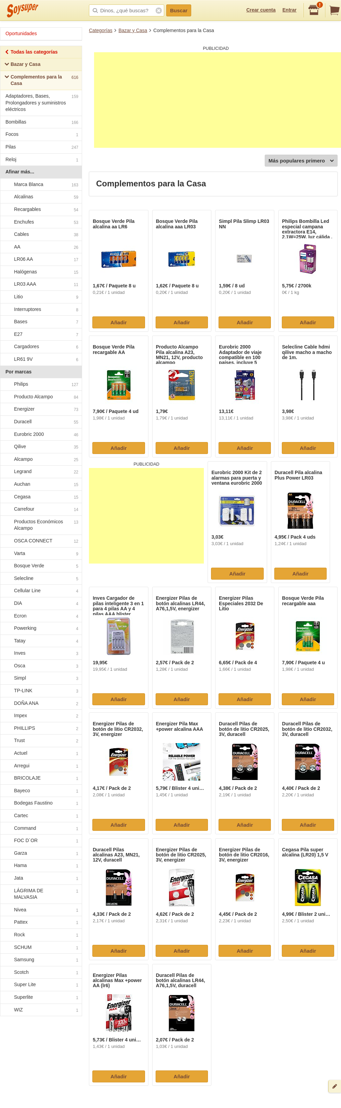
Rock (40, 935)
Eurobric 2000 (40, 434)
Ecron (40, 616)
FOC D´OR (40, 840)
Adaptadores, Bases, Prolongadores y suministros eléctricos (41, 102)
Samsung (40, 960)
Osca (40, 666)
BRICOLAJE (40, 778)
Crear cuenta (261, 10)
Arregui (40, 766)
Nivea (40, 910)
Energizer (40, 409)
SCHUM (40, 947)
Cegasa (40, 497)
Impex (40, 716)
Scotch (40, 972)
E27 (40, 334)
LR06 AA (40, 260)
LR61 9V (40, 359)
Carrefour (40, 509)
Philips (40, 384)
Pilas (41, 147)
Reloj (41, 160)
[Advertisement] (217, 100)
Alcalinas (40, 197)
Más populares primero (301, 161)
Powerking (40, 628)
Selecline (40, 578)
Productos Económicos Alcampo (40, 525)
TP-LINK (40, 691)
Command (40, 828)
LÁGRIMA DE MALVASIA (40, 894)
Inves (40, 653)
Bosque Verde (40, 566)
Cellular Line (40, 591)
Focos (41, 135)
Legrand (40, 472)
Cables (40, 234)
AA (40, 247)
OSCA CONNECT (40, 541)
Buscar (178, 10)
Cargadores (40, 347)
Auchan (40, 484)
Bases (40, 322)
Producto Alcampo (40, 397)
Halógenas (40, 272)
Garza (40, 853)
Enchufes (40, 222)
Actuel (40, 753)
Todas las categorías (30, 52)
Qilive (40, 447)
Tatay (40, 641)
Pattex (40, 922)
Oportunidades (21, 33)
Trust (40, 741)
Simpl (40, 678)
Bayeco (40, 791)
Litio (40, 297)
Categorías (100, 30)
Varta (40, 553)
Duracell (40, 422)
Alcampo (40, 459)
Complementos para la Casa (41, 80)
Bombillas (41, 122)
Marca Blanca (40, 184)
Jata (40, 878)
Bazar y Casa (132, 30)
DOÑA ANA (40, 703)
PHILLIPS (40, 728)
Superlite (40, 997)
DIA (40, 603)
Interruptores (40, 309)
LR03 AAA (40, 284)
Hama (40, 866)
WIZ (40, 1010)
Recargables (40, 209)
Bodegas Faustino (40, 803)
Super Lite (40, 985)
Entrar (290, 10)
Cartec (40, 816)
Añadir (118, 322)
